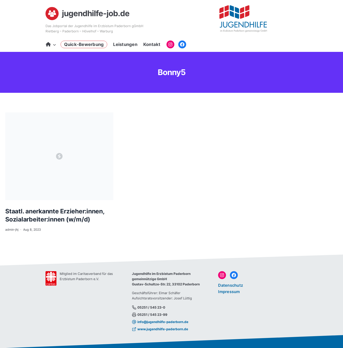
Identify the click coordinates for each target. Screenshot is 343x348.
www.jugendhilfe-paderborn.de (162, 329)
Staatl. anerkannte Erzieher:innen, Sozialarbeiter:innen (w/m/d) (54, 215)
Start (48, 44)
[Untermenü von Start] (53, 44)
